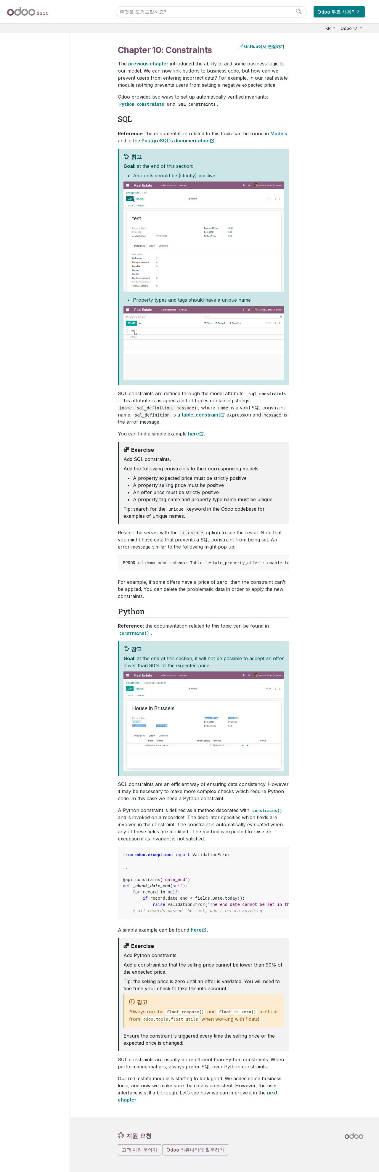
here (193, 434)
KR (328, 28)
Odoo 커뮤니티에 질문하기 (195, 1150)
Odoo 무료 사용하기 (339, 12)
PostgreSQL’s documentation (176, 141)
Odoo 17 (350, 28)
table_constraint (201, 415)
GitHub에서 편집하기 (261, 46)
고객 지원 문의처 (139, 1150)
